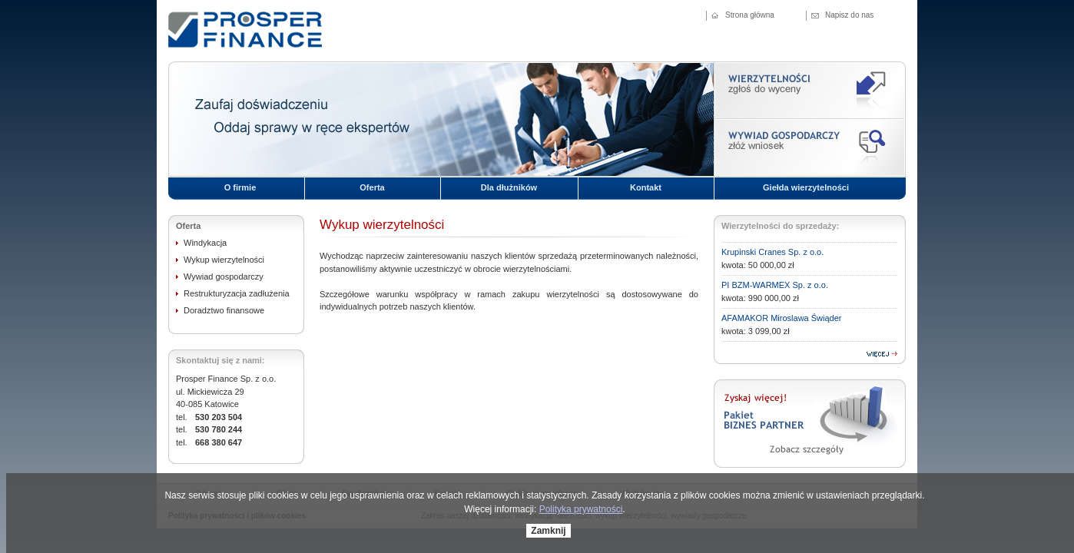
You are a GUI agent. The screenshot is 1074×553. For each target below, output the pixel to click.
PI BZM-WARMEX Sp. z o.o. (774, 285)
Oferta (372, 187)
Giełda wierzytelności (806, 187)
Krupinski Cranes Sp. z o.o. (772, 252)
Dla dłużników (509, 187)
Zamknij (548, 530)
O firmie (240, 187)
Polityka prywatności (581, 509)
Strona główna (749, 15)
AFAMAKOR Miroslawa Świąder (781, 318)
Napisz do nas (849, 15)
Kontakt (645, 187)
